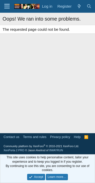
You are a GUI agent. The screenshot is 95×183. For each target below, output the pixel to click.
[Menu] (7, 6)
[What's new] (79, 6)
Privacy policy (60, 137)
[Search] (89, 6)
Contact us (11, 137)
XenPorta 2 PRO (14, 150)
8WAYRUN (56, 150)
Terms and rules (34, 137)
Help (77, 137)
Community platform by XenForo (41, 146)
